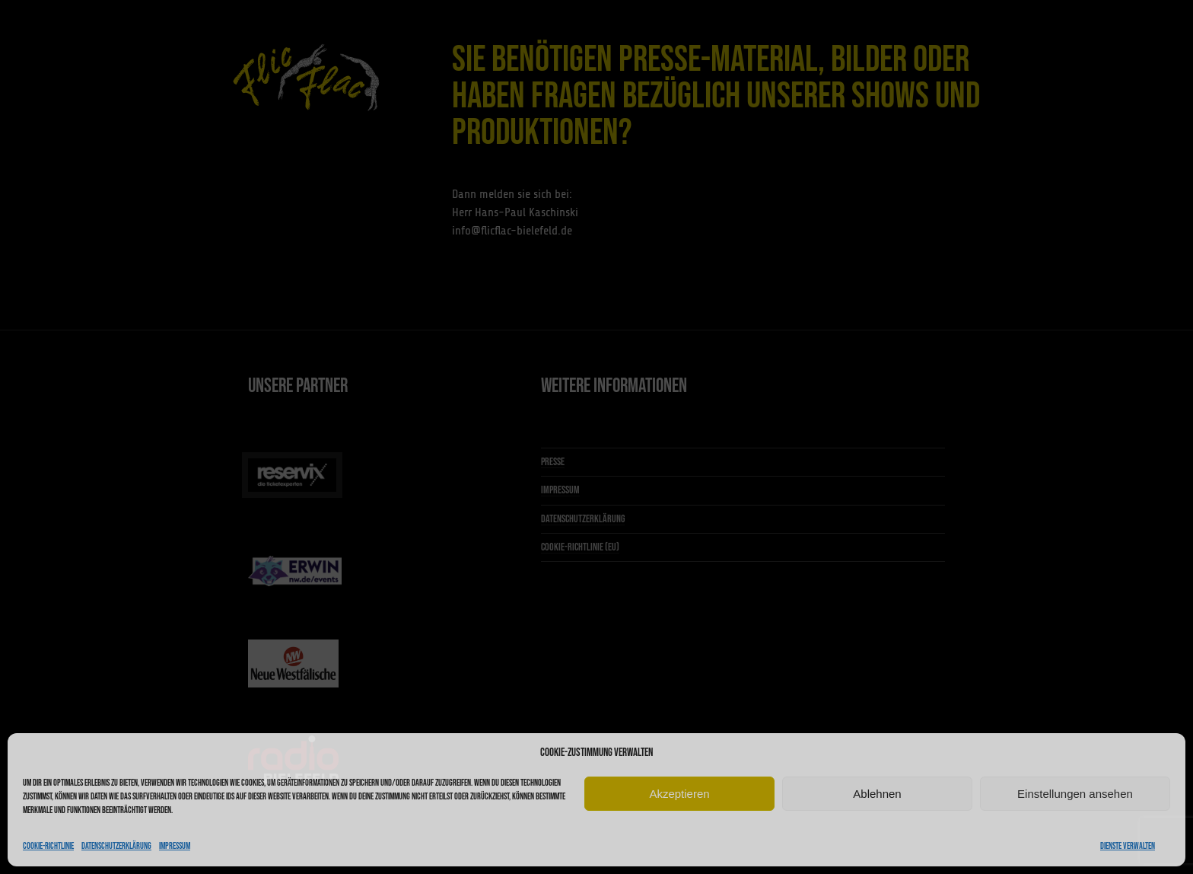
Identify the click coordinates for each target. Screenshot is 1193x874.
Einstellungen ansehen (1075, 793)
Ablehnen (877, 793)
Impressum (174, 846)
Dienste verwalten (1127, 846)
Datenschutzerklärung (116, 846)
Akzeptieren (679, 793)
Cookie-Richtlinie (48, 846)
